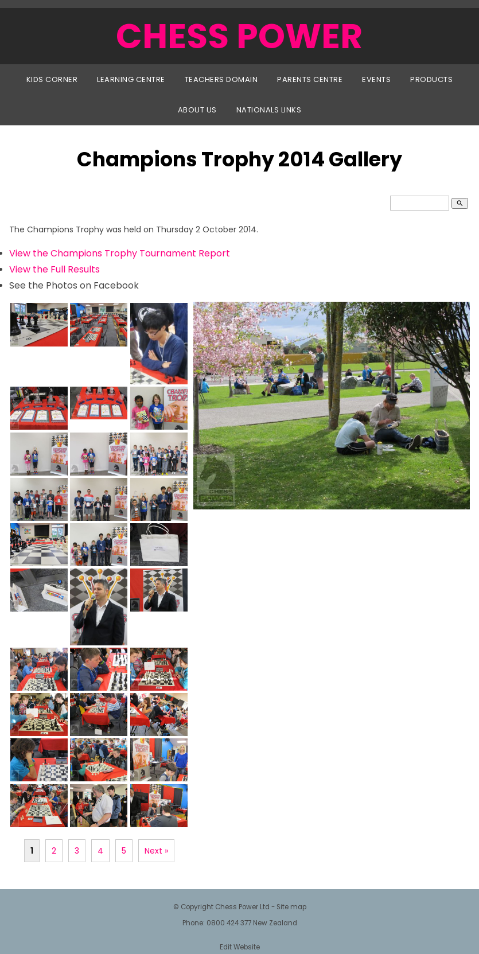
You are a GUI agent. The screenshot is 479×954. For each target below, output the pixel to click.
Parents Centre (309, 79)
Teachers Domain (221, 79)
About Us (197, 109)
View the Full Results (54, 269)
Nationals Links (269, 109)
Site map (291, 907)
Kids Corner (52, 79)
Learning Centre (131, 79)
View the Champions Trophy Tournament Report (119, 253)
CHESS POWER (239, 36)
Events (376, 79)
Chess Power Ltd (242, 907)
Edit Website (240, 947)
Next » (156, 850)
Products (431, 79)
